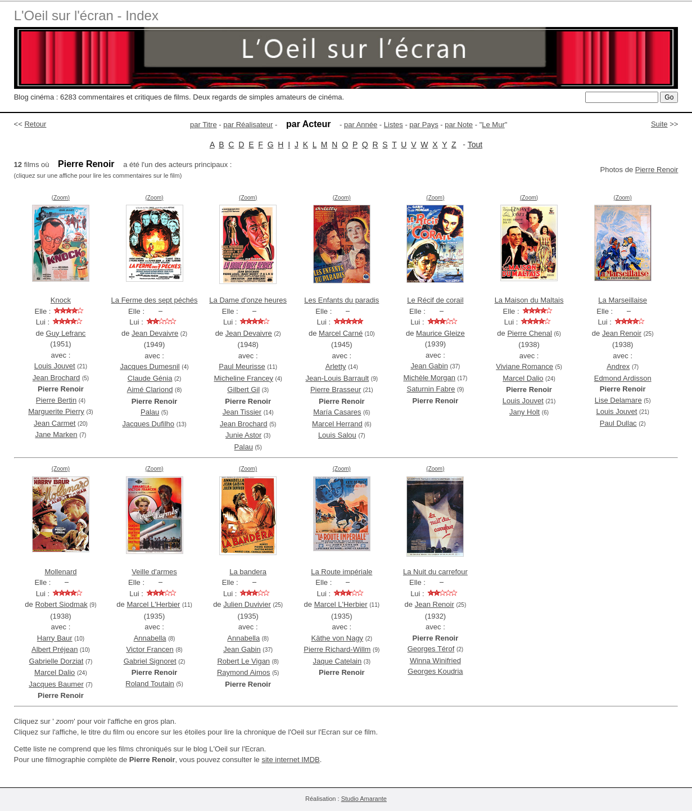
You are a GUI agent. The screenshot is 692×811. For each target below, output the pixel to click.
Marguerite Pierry (56, 411)
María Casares (337, 412)
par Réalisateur (248, 124)
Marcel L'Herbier (153, 604)
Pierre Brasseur (335, 389)
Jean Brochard (56, 377)
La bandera (247, 571)
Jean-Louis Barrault (337, 378)
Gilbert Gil (243, 389)
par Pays (423, 124)
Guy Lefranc (66, 333)
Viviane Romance (524, 366)
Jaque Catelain (337, 661)
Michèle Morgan (429, 377)
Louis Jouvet (54, 366)
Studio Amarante (364, 798)
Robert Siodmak (61, 604)
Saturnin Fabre (430, 389)
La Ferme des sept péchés (154, 300)
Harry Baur (55, 638)
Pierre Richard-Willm (337, 649)
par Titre (203, 124)
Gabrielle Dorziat (56, 661)
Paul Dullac (618, 423)
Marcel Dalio (523, 378)
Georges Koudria (435, 671)
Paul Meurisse (242, 366)
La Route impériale (341, 571)
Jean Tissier (242, 412)
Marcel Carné (341, 333)
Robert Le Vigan (243, 661)
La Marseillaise (622, 300)
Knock (61, 300)
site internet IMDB (290, 759)
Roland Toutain (149, 683)
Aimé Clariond (150, 389)
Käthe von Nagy (337, 638)
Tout (475, 144)
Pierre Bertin (56, 400)
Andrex (618, 366)
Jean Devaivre (155, 333)
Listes (393, 124)
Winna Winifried (435, 660)
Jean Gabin (429, 366)
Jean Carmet (54, 423)
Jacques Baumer (56, 684)
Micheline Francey (243, 378)
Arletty (335, 366)
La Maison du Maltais (529, 300)
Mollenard (60, 571)
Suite (659, 124)
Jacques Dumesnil (150, 366)
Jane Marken (56, 434)
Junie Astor (243, 435)
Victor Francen (149, 649)
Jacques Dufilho (149, 424)
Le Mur (493, 124)
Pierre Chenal (529, 333)
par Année (360, 124)
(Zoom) (61, 198)
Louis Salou (337, 435)
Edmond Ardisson (623, 378)
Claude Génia (150, 378)
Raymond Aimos (243, 672)
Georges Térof (431, 649)
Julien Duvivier (247, 604)
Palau (150, 412)
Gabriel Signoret (150, 661)
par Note (459, 124)
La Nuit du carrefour (435, 571)
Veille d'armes (154, 571)
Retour (35, 124)
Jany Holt (524, 412)
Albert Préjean (54, 649)
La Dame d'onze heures (248, 300)
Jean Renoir (621, 333)
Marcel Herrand (337, 424)
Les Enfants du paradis (341, 300)
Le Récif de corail (435, 300)
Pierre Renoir (657, 169)
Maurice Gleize (440, 333)
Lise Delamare (618, 400)
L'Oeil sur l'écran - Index (86, 15)
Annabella (150, 638)
